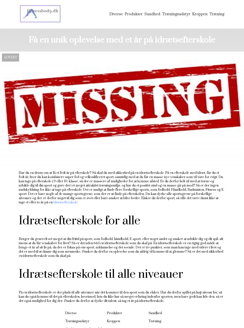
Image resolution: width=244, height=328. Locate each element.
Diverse (116, 14)
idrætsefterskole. (65, 202)
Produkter (133, 14)
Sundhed (152, 14)
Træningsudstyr (176, 14)
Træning (216, 14)
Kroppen (199, 14)
